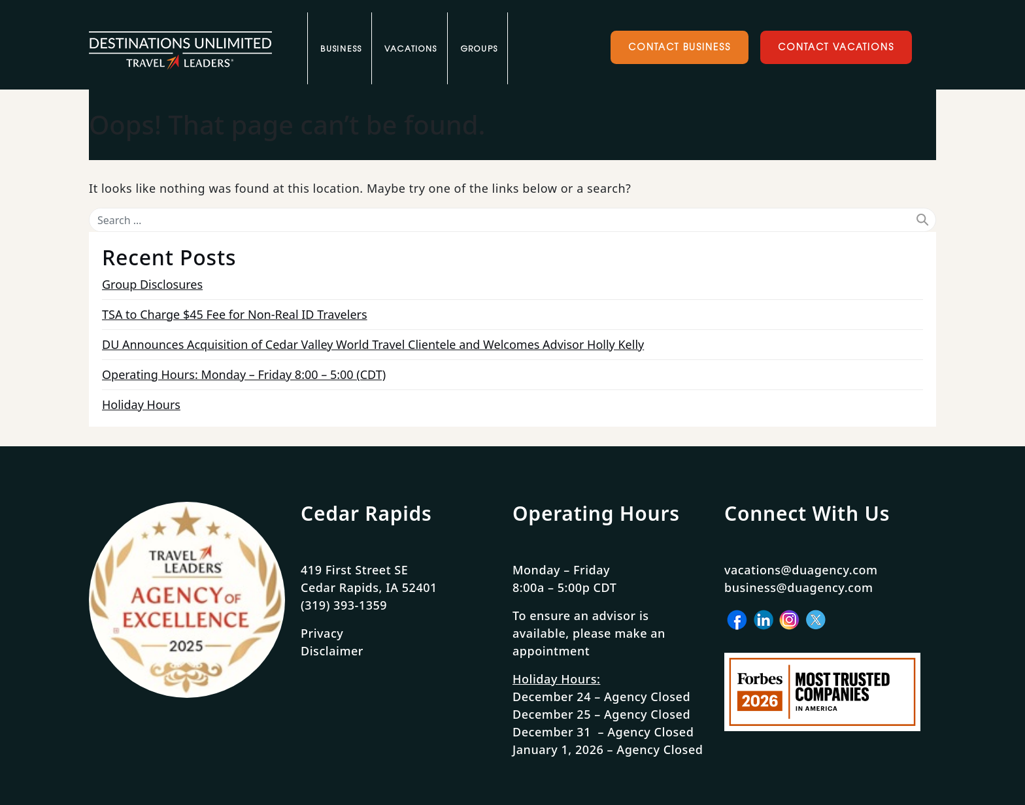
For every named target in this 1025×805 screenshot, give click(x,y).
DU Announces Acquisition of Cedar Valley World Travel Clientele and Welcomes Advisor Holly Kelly (373, 344)
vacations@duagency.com (801, 570)
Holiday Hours (141, 404)
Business (340, 49)
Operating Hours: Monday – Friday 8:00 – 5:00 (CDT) (244, 374)
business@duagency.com (798, 587)
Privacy (322, 633)
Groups (479, 49)
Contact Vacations (835, 46)
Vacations (410, 49)
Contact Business (679, 46)
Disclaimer (332, 651)
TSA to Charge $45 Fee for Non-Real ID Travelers (234, 314)
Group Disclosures (152, 284)
